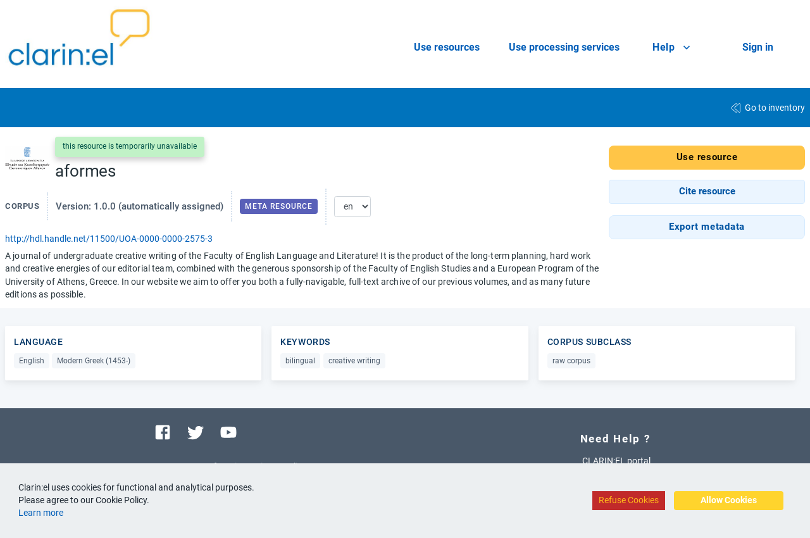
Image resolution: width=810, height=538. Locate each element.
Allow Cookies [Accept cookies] (729, 500)
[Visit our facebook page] (162, 432)
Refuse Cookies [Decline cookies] (629, 500)
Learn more (40, 513)
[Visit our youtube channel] (228, 432)
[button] (707, 192)
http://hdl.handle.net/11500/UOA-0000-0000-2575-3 (109, 239)
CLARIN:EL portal (616, 461)
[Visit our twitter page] (195, 432)
